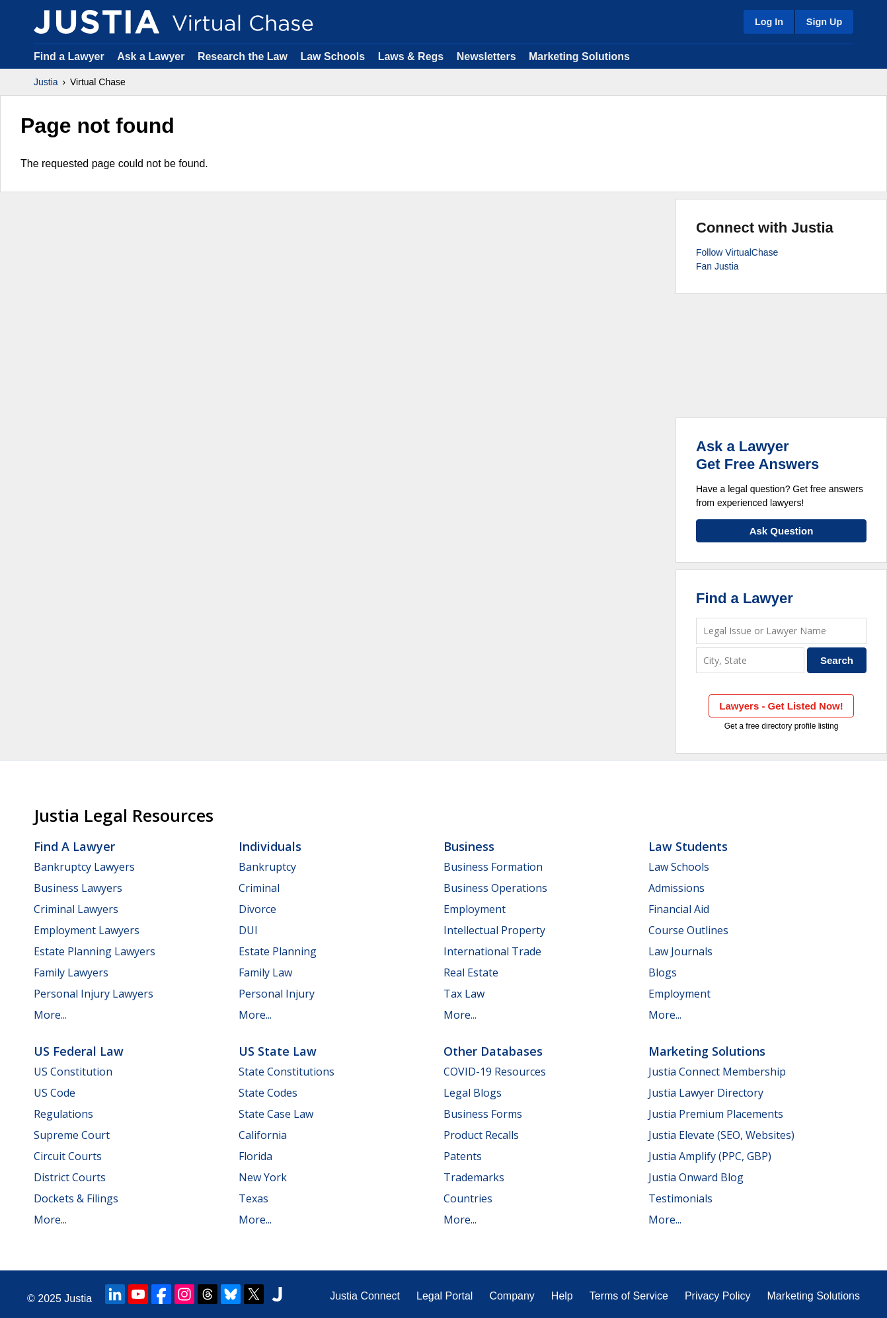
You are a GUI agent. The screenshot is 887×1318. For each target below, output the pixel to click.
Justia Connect (365, 1295)
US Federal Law (79, 1051)
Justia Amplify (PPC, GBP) (709, 1156)
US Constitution (73, 1071)
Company (511, 1295)
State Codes (268, 1092)
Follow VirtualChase (737, 252)
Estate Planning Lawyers (94, 951)
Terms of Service (629, 1295)
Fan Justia (717, 266)
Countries (468, 1198)
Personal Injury (277, 993)
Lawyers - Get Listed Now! (781, 706)
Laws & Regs (411, 56)
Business (469, 846)
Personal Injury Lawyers (93, 993)
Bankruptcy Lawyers (84, 867)
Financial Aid (678, 909)
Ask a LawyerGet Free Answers (757, 455)
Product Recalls (481, 1135)
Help (562, 1295)
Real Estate (471, 972)
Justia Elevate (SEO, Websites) (721, 1135)
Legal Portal (444, 1295)
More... (50, 1014)
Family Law (265, 972)
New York (263, 1177)
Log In (769, 22)
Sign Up (824, 22)
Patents (463, 1156)
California (263, 1135)
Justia (46, 82)
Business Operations (495, 888)
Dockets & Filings (76, 1198)
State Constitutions (286, 1071)
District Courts (70, 1177)
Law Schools (332, 56)
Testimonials (680, 1198)
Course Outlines (688, 930)
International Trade (492, 951)
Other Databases (493, 1051)
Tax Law (464, 993)
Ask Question (782, 530)
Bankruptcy (267, 867)
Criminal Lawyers (76, 909)
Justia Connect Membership (717, 1071)
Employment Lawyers (86, 930)
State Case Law (276, 1114)
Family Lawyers (71, 972)
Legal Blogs (473, 1092)
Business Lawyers (78, 888)
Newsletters (486, 56)
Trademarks (474, 1177)
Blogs (662, 972)
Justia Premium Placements (715, 1114)
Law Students (688, 846)
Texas (253, 1198)
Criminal (259, 888)
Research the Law (243, 56)
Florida (255, 1156)
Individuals (270, 846)
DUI (248, 930)
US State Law (278, 1051)
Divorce (257, 909)
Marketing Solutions (579, 56)
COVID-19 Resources (495, 1071)
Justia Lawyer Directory (705, 1092)
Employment (475, 909)
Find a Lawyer (69, 56)
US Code (54, 1092)
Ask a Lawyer (152, 56)
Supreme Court (72, 1135)
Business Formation (493, 867)
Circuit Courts (68, 1156)
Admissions (676, 888)
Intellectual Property (494, 930)
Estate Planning (278, 951)
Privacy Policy (718, 1295)
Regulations (63, 1114)
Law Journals (680, 951)
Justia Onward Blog (696, 1177)
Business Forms (483, 1114)
